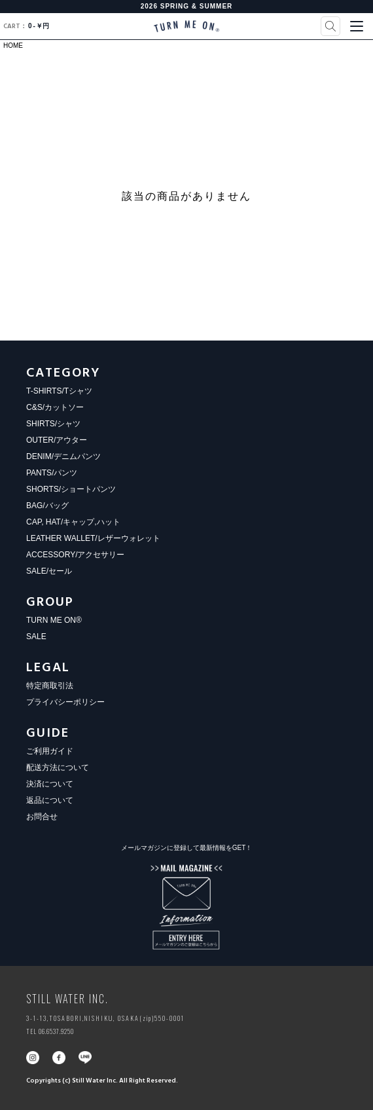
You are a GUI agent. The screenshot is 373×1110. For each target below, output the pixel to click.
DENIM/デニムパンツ (63, 456)
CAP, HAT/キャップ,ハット (73, 522)
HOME (13, 45)
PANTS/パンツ (51, 472)
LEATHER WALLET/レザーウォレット (93, 538)
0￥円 (26, 26)
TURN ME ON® (54, 620)
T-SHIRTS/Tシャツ (59, 391)
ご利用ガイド (49, 751)
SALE (36, 636)
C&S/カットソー (55, 407)
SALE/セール (49, 571)
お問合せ (42, 816)
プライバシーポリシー (65, 702)
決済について (49, 783)
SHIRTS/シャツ (53, 423)
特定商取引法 (49, 685)
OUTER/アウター (56, 440)
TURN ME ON (186, 26)
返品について (49, 800)
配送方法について (57, 767)
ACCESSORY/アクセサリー (75, 554)
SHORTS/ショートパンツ (71, 489)
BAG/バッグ (47, 505)
